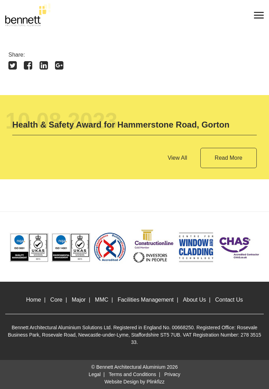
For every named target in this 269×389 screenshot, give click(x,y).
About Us (194, 300)
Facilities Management (146, 300)
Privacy (172, 374)
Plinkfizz (156, 381)
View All (177, 158)
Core (56, 300)
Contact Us (229, 300)
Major (79, 300)
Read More (228, 158)
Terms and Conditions (132, 374)
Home (33, 300)
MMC (101, 300)
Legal (95, 374)
